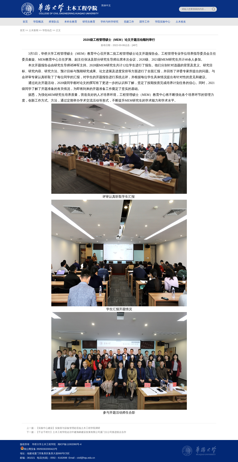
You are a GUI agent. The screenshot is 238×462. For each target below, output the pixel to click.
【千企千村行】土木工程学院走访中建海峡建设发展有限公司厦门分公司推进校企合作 (81, 432)
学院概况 (38, 21)
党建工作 (129, 21)
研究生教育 (88, 21)
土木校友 (181, 21)
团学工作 (144, 21)
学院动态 (47, 30)
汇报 (131, 196)
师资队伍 (54, 21)
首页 (25, 21)
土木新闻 (33, 30)
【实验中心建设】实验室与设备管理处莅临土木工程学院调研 (68, 428)
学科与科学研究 (109, 21)
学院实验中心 (162, 21)
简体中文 (106, 5)
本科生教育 (70, 21)
